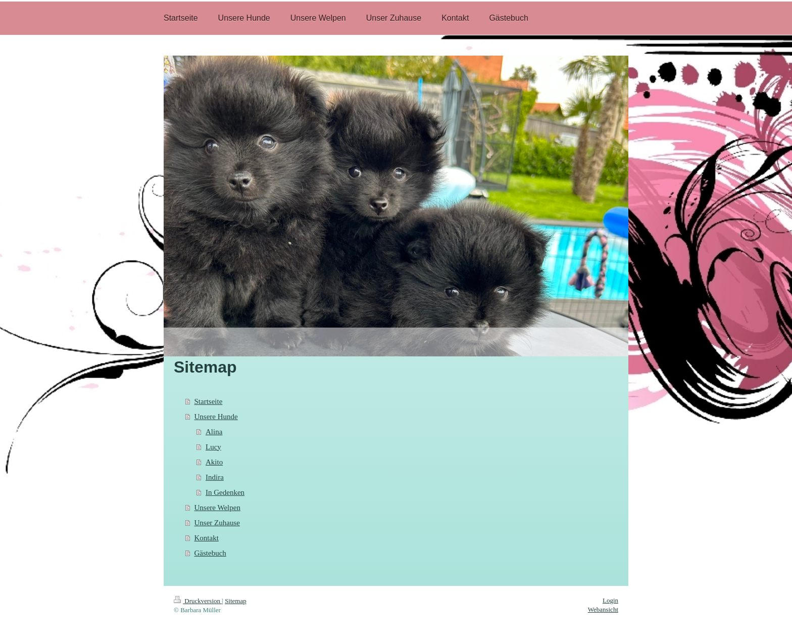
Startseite (208, 401)
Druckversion (198, 601)
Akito (214, 462)
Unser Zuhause (217, 523)
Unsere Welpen (217, 508)
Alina (214, 432)
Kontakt (206, 538)
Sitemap (235, 601)
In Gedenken (225, 492)
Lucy (213, 447)
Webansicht (603, 609)
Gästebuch (210, 553)
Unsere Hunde (216, 417)
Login (610, 600)
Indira (215, 477)
